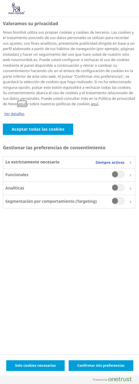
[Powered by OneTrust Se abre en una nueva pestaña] (114, 380)
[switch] (118, 174)
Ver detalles (14, 113)
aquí (22, 103)
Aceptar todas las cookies (38, 129)
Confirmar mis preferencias (101, 365)
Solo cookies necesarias (35, 365)
